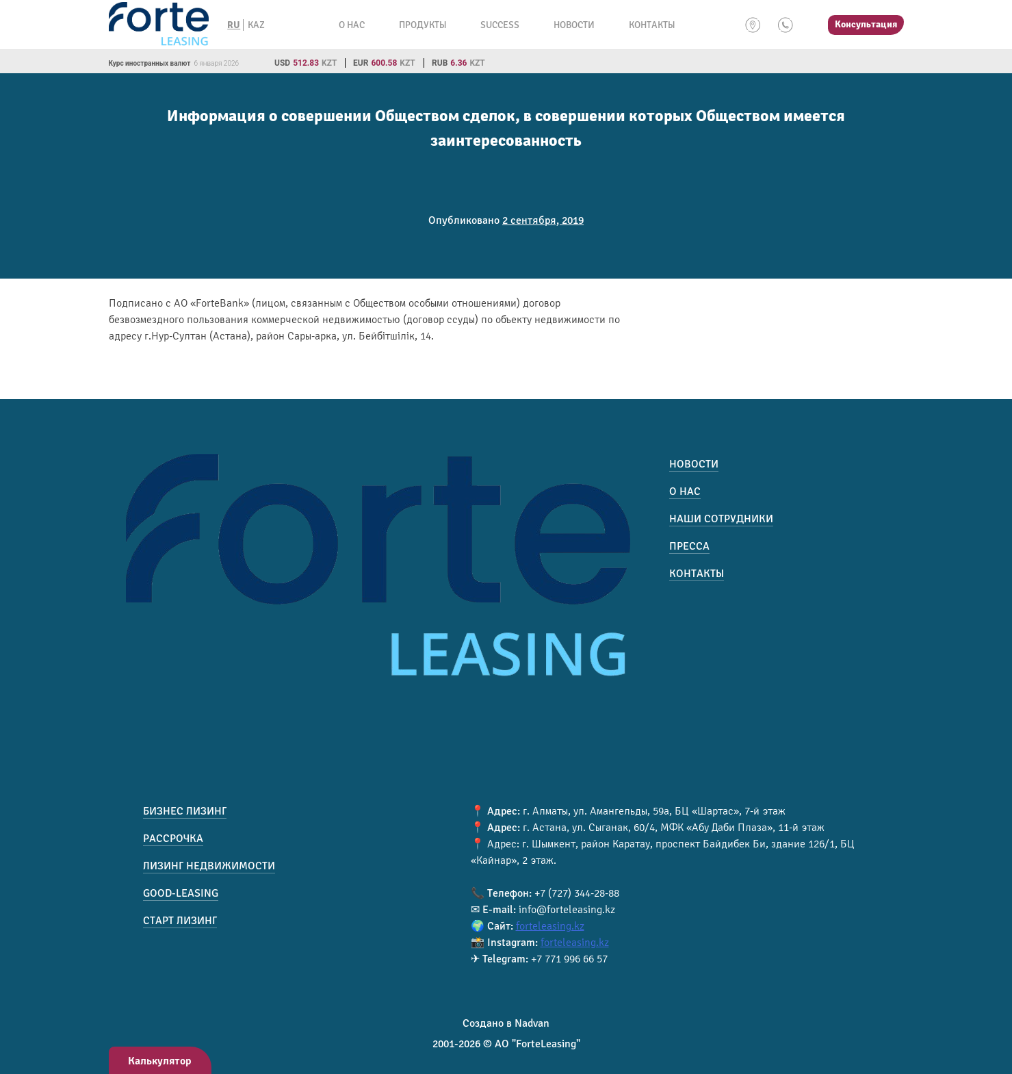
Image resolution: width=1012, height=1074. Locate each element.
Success (499, 25)
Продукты (422, 25)
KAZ (256, 25)
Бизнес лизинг (184, 811)
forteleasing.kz (550, 926)
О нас (352, 25)
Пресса (689, 546)
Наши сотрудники (721, 519)
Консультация (866, 24)
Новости (574, 25)
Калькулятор (160, 1061)
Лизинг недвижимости (209, 866)
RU (233, 25)
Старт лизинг (180, 921)
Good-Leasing (180, 893)
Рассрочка (173, 838)
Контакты (652, 25)
